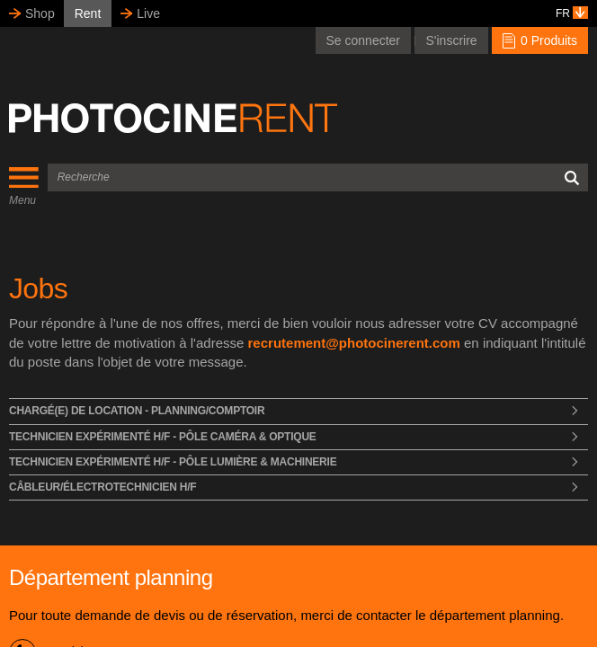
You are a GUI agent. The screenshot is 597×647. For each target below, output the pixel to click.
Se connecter (363, 40)
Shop (40, 13)
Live (148, 13)
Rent (88, 13)
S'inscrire (451, 40)
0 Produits (540, 40)
